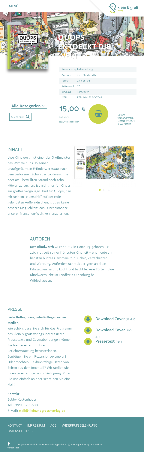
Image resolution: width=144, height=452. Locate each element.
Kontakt (15, 425)
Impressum (36, 425)
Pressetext (105, 341)
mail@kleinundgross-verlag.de (42, 411)
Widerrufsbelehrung (80, 425)
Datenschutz (19, 431)
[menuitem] (80, 6)
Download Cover (110, 318)
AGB (53, 425)
